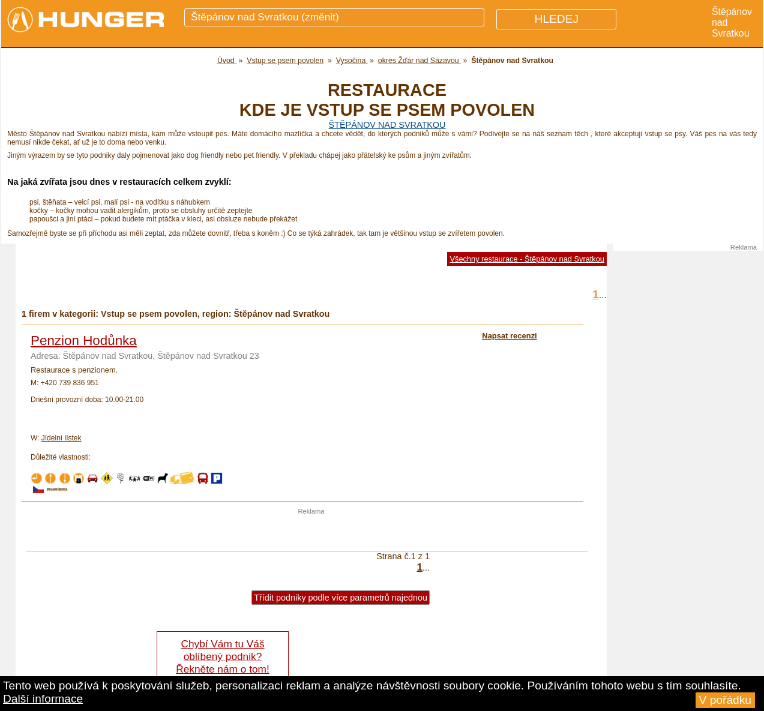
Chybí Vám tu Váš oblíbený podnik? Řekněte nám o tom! (222, 656)
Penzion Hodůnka (84, 340)
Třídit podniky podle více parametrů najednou (340, 597)
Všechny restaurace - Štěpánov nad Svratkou (527, 258)
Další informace (43, 698)
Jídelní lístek (61, 438)
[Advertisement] (311, 533)
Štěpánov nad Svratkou (387, 125)
